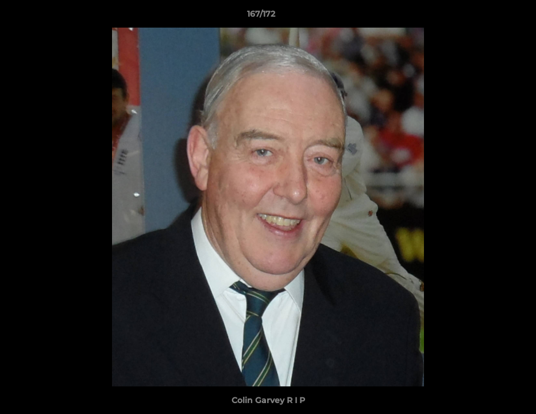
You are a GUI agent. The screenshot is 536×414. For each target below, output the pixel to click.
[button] (488, 17)
